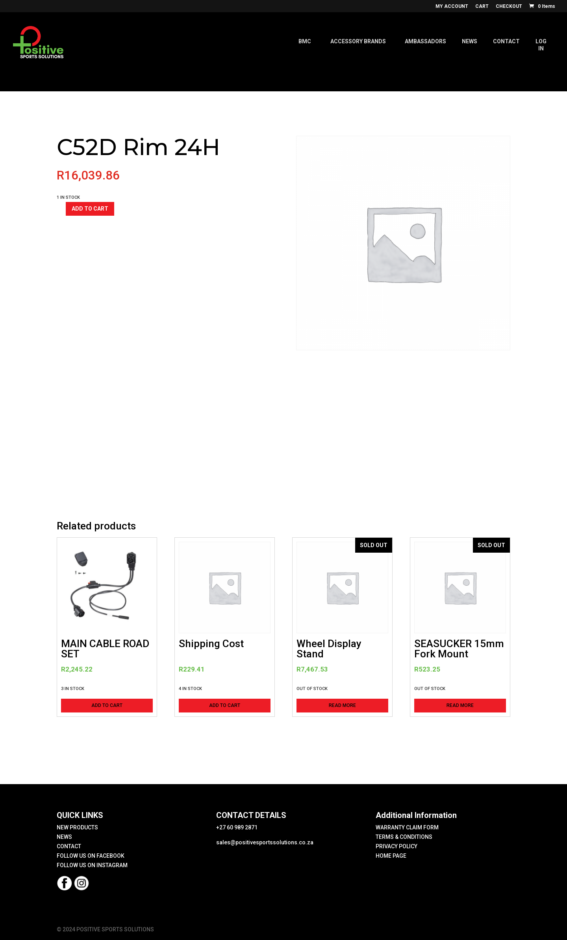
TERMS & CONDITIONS (404, 837)
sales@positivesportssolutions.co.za (264, 842)
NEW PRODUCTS (77, 827)
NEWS (64, 837)
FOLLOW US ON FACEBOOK (90, 856)
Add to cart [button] (106, 705)
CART (482, 6)
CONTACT (69, 846)
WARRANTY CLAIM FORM (407, 827)
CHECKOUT (509, 6)
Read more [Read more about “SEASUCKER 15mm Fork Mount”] (460, 705)
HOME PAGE (391, 856)
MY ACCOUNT (451, 6)
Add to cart (90, 208)
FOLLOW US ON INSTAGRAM (92, 865)
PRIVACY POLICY (396, 846)
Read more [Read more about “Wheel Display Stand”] (342, 705)
